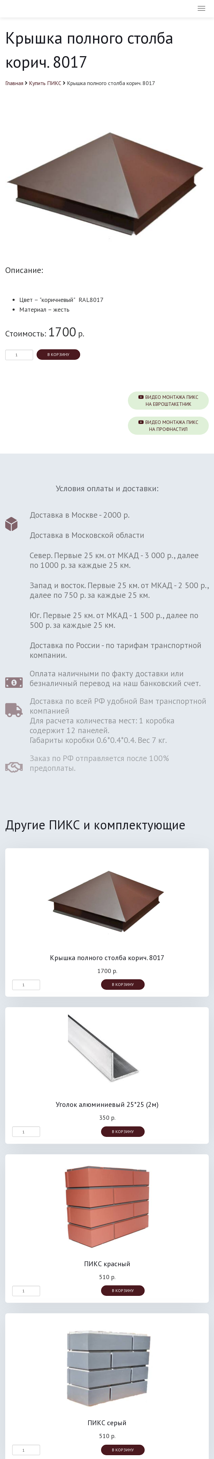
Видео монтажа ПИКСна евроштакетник (168, 400)
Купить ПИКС (45, 82)
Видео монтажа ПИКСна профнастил (168, 425)
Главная (14, 82)
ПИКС (25, 9)
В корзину (58, 354)
